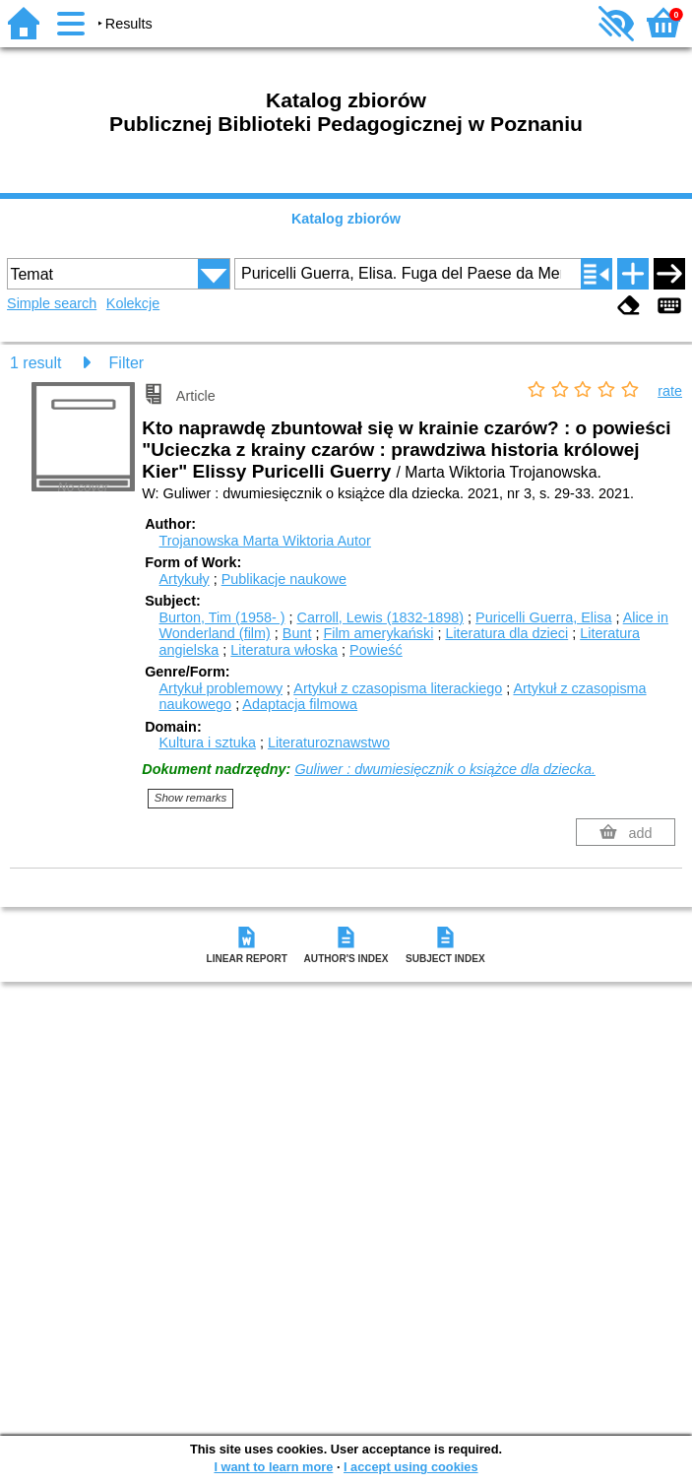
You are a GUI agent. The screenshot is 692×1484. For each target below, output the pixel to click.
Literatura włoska (284, 650)
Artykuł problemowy (221, 688)
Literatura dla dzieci (506, 633)
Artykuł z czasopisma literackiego (397, 688)
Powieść (376, 650)
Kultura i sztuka (207, 742)
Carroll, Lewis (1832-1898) (380, 617)
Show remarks (191, 798)
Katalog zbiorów (346, 218)
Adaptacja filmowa (299, 704)
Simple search (51, 303)
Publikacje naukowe (283, 579)
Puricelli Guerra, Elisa (543, 617)
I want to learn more (273, 1466)
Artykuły (184, 579)
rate (670, 391)
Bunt (297, 633)
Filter (127, 363)
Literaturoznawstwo (329, 742)
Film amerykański (378, 633)
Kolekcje (132, 303)
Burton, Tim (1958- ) (222, 617)
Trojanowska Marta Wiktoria (265, 540)
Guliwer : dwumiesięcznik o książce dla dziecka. (445, 769)
